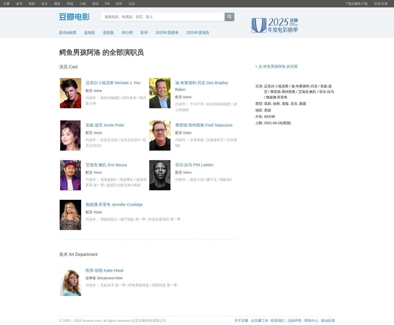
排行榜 (127, 32)
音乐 (44, 4)
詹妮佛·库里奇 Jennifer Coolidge (114, 204)
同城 (70, 4)
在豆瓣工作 (259, 321)
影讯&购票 (67, 32)
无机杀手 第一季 (113, 285)
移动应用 (328, 321)
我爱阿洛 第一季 (164, 285)
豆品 (132, 4)
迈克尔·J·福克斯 (276, 86)
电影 (32, 4)
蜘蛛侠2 (226, 180)
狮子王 (212, 180)
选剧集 (108, 32)
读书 (19, 4)
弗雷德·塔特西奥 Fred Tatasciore (204, 125)
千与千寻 (197, 104)
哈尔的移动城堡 (219, 104)
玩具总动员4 (129, 140)
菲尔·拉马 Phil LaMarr (194, 164)
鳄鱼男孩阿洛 (138, 285)
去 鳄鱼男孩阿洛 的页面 (278, 66)
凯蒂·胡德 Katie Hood (105, 270)
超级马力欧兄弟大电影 (124, 185)
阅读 (95, 4)
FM (107, 4)
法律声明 (294, 321)
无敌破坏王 (215, 140)
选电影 (89, 32)
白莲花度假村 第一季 (164, 219)
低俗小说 (197, 180)
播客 (57, 4)
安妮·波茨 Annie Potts (105, 125)
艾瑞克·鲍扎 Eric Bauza (106, 164)
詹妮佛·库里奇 (277, 97)
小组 (83, 4)
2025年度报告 (197, 32)
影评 (144, 32)
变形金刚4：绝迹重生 (116, 180)
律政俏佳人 (109, 219)
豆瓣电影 (78, 17)
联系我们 (278, 321)
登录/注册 (381, 4)
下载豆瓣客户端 (356, 4)
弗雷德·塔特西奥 (282, 92)
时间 (119, 4)
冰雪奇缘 (197, 140)
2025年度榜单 (167, 32)
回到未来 (129, 98)
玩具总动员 (109, 140)
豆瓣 (6, 4)
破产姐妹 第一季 (133, 219)
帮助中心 (311, 321)
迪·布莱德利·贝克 (304, 86)
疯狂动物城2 (110, 98)
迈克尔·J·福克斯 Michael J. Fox (113, 82)
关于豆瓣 (241, 321)
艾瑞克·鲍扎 (307, 92)
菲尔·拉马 (326, 92)
